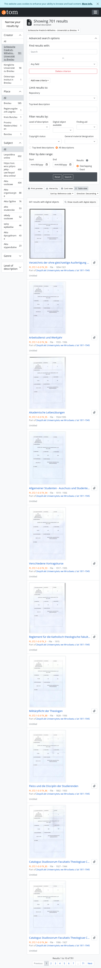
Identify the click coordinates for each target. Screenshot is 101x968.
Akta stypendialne (12, 246)
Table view (81, 188)
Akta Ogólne (12, 202)
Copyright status (37, 136)
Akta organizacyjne (12, 192)
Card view (67, 188)
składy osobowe (12, 217)
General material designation (79, 136)
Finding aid (82, 121)
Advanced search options (44, 38)
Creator (8, 35)
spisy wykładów (12, 225)
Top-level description (39, 104)
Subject (8, 143)
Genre (7, 256)
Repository (34, 92)
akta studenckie (12, 208)
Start (31, 159)
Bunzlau (12, 135)
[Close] (98, 3)
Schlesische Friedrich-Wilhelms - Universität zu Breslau (12, 53)
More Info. (87, 3)
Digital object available (59, 123)
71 (83, 963)
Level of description (10, 267)
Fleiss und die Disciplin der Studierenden (53, 786)
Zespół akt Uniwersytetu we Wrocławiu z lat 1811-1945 (63, 270)
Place (7, 91)
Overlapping (86, 166)
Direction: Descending (87, 193)
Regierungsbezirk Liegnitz (12, 110)
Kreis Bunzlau (12, 118)
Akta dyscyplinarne (12, 235)
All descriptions (66, 147)
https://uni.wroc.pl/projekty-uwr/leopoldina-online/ (12, 169)
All (5, 41)
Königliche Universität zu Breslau (12, 68)
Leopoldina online (12, 156)
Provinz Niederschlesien (12, 125)
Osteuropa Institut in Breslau (12, 79)
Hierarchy (52, 188)
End (55, 159)
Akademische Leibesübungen (47, 412)
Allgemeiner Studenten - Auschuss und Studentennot (59, 488)
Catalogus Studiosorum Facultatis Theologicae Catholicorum (59, 861)
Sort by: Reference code (61, 193)
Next (90, 963)
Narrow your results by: (12, 24)
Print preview (35, 188)
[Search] (63, 51)
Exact (82, 169)
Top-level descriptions (43, 147)
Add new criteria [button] (39, 80)
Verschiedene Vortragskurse (46, 563)
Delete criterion (63, 71)
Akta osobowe (12, 183)
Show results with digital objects (80, 202)
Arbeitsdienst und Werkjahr (45, 337)
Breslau (12, 104)
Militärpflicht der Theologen (46, 711)
